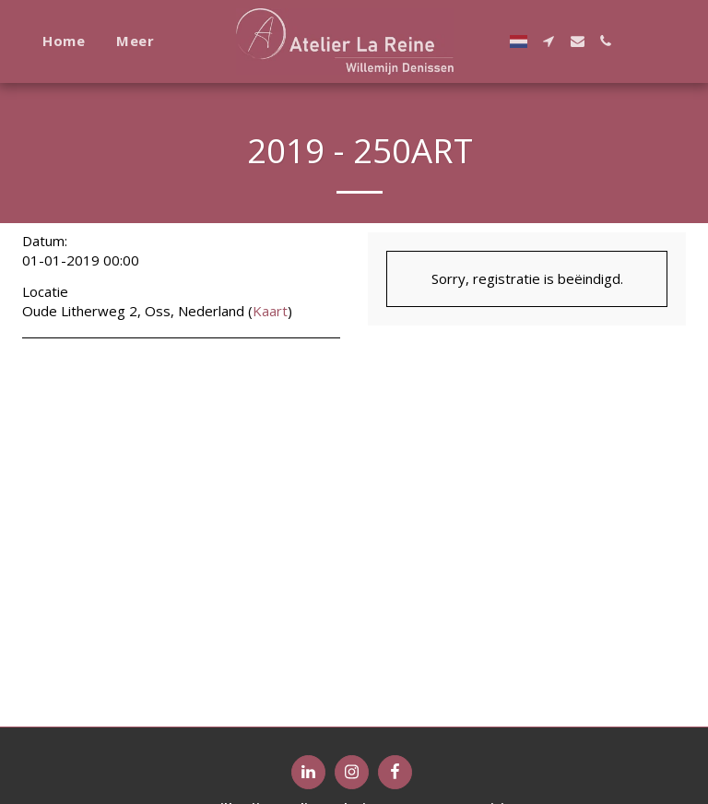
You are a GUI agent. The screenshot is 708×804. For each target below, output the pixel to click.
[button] (549, 41)
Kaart (270, 311)
